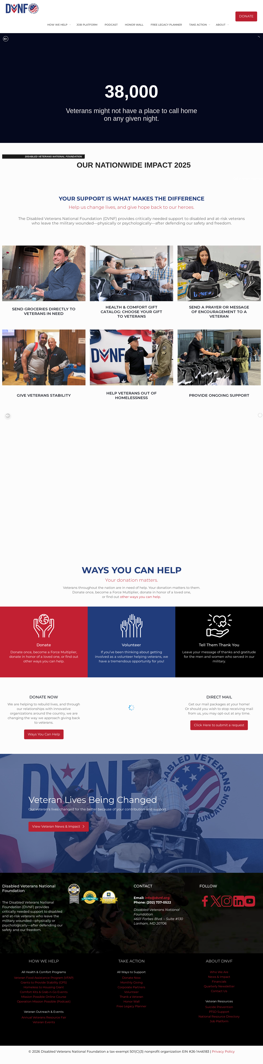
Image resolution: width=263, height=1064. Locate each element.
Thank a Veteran (131, 996)
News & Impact (219, 977)
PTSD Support (219, 1011)
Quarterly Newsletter (219, 986)
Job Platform (219, 1021)
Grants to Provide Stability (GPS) (44, 982)
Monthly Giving (131, 982)
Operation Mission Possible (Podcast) (43, 1001)
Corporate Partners (131, 987)
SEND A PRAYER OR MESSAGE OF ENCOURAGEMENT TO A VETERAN (219, 312)
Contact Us (219, 991)
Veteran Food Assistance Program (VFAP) (43, 977)
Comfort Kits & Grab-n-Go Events (44, 992)
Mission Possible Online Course (43, 996)
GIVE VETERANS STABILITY (44, 395)
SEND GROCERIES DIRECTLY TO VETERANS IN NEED (43, 311)
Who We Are (219, 972)
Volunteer (131, 992)
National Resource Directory (219, 1016)
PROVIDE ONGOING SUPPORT (219, 395)
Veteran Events (44, 1022)
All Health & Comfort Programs (44, 972)
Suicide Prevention (219, 1007)
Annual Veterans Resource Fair (44, 1017)
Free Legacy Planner (131, 1006)
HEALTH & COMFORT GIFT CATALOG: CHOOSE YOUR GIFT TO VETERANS (131, 312)
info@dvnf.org (157, 898)
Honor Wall (131, 1001)
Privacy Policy (223, 1052)
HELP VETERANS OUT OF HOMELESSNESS (131, 395)
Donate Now (131, 977)
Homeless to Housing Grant (44, 987)
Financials (219, 981)
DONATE (246, 16)
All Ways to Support (131, 972)
